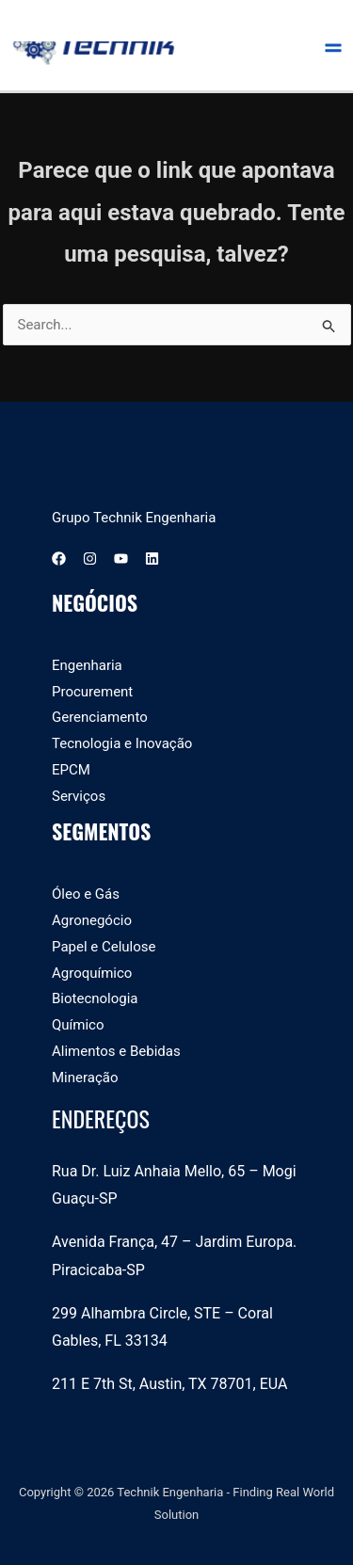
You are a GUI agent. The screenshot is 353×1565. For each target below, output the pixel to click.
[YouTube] (121, 558)
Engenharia (87, 665)
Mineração (85, 1077)
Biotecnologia (95, 998)
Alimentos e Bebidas (116, 1051)
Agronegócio (92, 920)
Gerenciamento (100, 717)
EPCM (71, 769)
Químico (78, 1024)
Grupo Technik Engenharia (134, 517)
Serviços (78, 796)
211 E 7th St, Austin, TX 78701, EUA (169, 1384)
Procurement (92, 691)
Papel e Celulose (104, 946)
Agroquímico (92, 973)
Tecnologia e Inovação (122, 743)
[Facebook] (59, 558)
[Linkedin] (152, 558)
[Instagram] (90, 558)
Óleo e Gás (86, 894)
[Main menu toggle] (333, 45)
